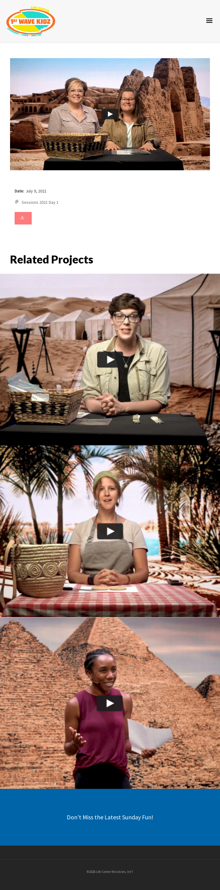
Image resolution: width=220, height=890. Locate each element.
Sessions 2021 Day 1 (40, 202)
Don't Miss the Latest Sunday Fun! (110, 817)
